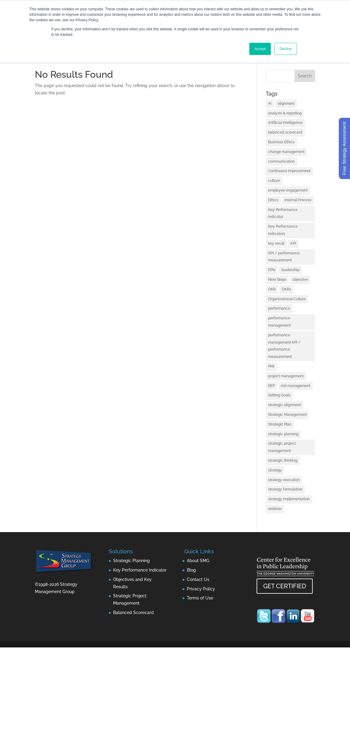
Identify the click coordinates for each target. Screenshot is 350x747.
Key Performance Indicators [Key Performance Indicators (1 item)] (283, 230)
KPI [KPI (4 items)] (293, 243)
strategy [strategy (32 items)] (275, 470)
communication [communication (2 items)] (281, 161)
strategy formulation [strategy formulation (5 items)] (285, 489)
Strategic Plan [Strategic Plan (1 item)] (279, 424)
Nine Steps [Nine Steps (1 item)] (277, 279)
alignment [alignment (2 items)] (286, 103)
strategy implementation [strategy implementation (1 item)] (289, 499)
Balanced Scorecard (133, 612)
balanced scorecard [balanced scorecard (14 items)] (285, 132)
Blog (191, 570)
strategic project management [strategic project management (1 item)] (282, 447)
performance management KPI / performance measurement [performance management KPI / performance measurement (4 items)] (284, 346)
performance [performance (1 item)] (279, 308)
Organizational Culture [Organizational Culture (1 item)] (287, 299)
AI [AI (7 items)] (269, 103)
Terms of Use (200, 598)
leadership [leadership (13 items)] (290, 270)
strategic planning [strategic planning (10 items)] (283, 434)
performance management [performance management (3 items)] (279, 322)
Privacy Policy (201, 588)
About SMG (198, 560)
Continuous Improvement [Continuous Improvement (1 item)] (289, 171)
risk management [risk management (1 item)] (295, 386)
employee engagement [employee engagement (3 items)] (288, 190)
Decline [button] (286, 49)
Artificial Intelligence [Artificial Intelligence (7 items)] (285, 123)
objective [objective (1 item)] (300, 279)
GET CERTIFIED (284, 586)
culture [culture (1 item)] (274, 180)
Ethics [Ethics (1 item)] (273, 200)
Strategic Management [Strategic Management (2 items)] (287, 415)
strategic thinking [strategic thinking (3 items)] (282, 460)
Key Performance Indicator (140, 570)
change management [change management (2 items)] (286, 152)
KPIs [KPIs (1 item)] (271, 270)
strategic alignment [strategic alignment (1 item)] (284, 405)
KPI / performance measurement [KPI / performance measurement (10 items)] (284, 257)
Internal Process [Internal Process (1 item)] (297, 200)
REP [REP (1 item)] (271, 386)
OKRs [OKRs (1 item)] (286, 289)
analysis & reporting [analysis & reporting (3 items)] (284, 113)
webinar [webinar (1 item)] (275, 509)
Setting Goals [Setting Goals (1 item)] (279, 395)
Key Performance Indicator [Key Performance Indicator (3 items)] (283, 213)
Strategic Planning (131, 560)
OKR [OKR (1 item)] (272, 289)
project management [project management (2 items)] (286, 376)
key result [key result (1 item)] (276, 243)
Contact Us (198, 579)
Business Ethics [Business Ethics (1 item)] (281, 142)
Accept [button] (260, 49)
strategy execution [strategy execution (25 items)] (284, 480)
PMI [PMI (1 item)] (271, 366)
